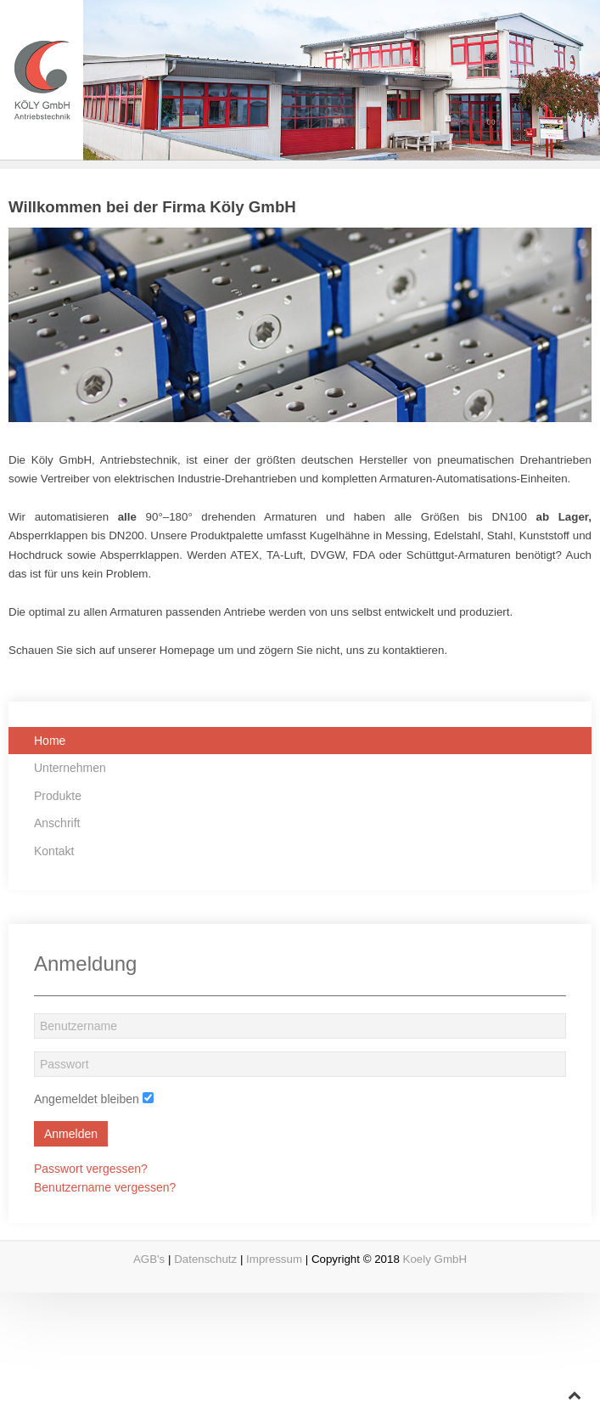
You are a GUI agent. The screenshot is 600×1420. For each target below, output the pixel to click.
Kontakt (54, 851)
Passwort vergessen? (91, 1168)
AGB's (149, 1259)
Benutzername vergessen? (105, 1187)
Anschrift (57, 823)
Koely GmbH (435, 1259)
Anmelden (71, 1134)
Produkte (57, 796)
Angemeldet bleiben (86, 1099)
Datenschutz (205, 1259)
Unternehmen (70, 768)
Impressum (274, 1259)
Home (49, 740)
